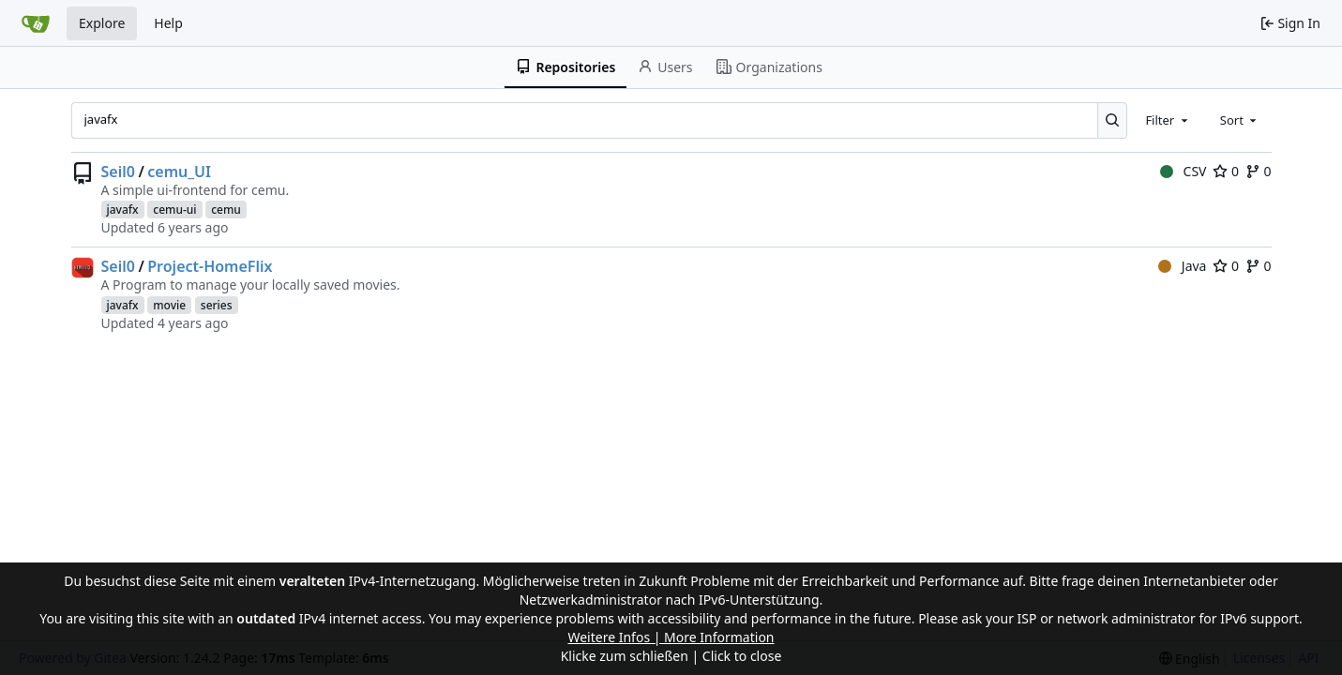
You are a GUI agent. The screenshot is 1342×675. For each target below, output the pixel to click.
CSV (1183, 171)
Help (168, 23)
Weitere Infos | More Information (670, 637)
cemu (226, 210)
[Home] (35, 23)
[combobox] (1167, 120)
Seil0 (118, 171)
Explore (102, 23)
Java (1182, 266)
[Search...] (1112, 120)
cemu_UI (179, 171)
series (217, 305)
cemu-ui (174, 210)
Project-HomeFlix (209, 266)
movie (169, 305)
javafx (123, 210)
